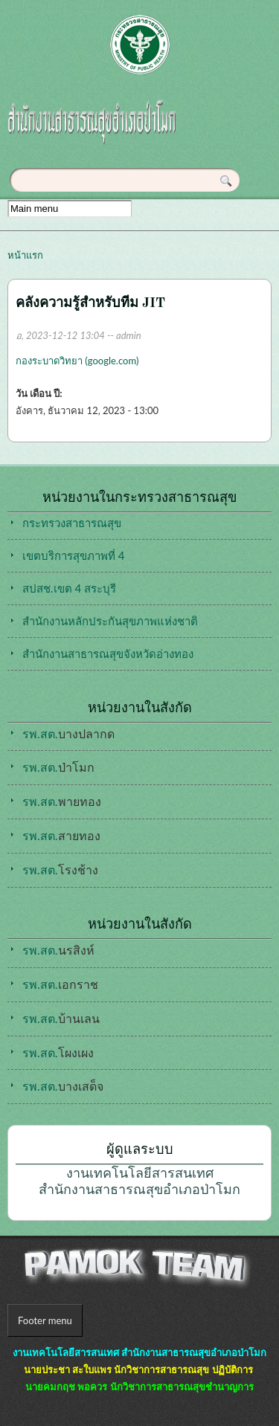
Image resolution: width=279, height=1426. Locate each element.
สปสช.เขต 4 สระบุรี (69, 588)
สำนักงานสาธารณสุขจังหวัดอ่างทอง (107, 653)
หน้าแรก (25, 255)
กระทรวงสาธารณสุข (71, 522)
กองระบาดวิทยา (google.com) (77, 361)
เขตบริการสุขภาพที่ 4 (73, 555)
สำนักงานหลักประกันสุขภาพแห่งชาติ (110, 620)
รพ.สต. (43, 1086)
